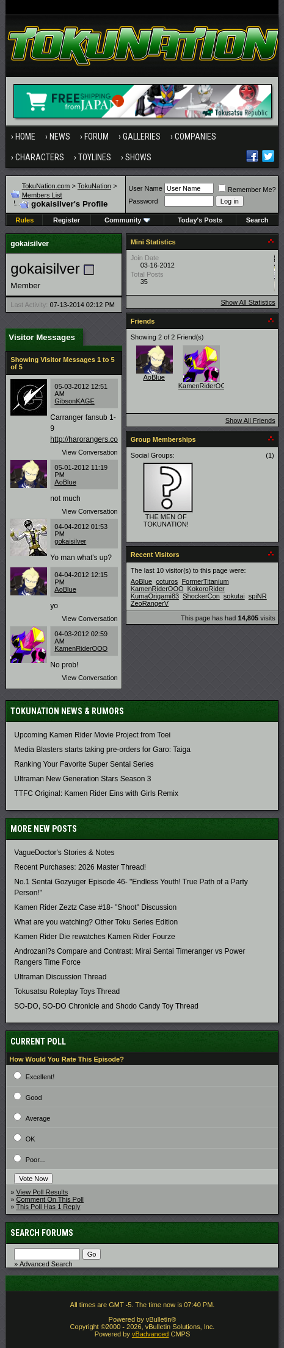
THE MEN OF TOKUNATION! (166, 520)
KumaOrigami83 (155, 596)
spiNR (258, 596)
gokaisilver (70, 541)
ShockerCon (201, 596)
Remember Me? (247, 189)
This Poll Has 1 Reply (48, 1206)
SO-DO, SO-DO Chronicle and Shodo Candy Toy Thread (106, 1006)
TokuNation (94, 186)
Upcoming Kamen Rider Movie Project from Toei (92, 735)
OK (30, 1139)
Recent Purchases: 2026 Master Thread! (80, 867)
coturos (167, 581)
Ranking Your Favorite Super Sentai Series (83, 764)
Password (143, 201)
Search (257, 220)
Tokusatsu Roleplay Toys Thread (67, 991)
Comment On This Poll (49, 1199)
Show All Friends (250, 420)
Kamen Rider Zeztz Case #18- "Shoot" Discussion (95, 907)
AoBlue (65, 482)
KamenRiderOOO (80, 648)
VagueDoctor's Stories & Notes (64, 852)
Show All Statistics (247, 302)
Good (34, 1097)
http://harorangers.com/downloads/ (106, 439)
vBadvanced (150, 1334)
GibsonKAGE (74, 401)
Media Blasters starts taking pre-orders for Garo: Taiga (102, 749)
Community (127, 220)
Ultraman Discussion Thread (60, 977)
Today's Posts (200, 220)
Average (38, 1118)
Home (25, 136)
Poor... (35, 1159)
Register (66, 220)
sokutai (234, 596)
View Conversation (90, 452)
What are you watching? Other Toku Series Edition (96, 922)
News (59, 136)
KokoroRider (206, 588)
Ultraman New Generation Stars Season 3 (82, 779)
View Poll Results (42, 1192)
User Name (145, 188)
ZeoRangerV (150, 603)
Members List (42, 195)
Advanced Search (46, 1264)
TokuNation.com (46, 186)
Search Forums (41, 1233)
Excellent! (40, 1076)
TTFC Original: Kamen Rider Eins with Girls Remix (96, 793)
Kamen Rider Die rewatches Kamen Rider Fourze (94, 936)
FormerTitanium (204, 581)
